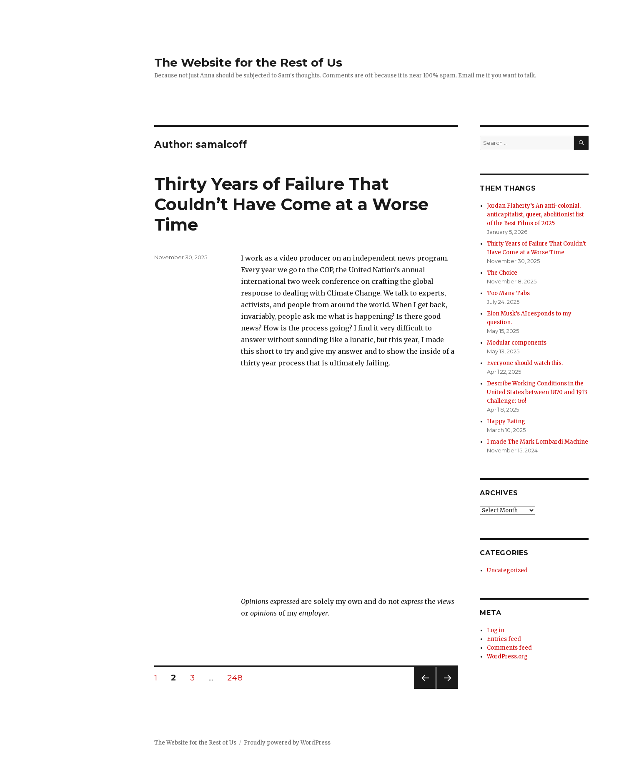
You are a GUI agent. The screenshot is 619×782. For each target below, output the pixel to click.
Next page (447, 688)
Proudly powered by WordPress (287, 742)
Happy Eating (506, 421)
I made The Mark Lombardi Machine (537, 441)
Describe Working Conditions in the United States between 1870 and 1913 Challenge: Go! (537, 392)
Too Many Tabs (508, 293)
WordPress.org (507, 656)
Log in (495, 630)
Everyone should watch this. (525, 363)
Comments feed (509, 647)
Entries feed (504, 639)
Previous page (425, 688)
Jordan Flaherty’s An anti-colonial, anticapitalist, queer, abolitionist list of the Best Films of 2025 (535, 214)
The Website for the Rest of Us (248, 62)
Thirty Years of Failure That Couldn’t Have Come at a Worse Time (291, 204)
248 (237, 678)
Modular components (516, 342)
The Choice (502, 272)
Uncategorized (507, 570)
